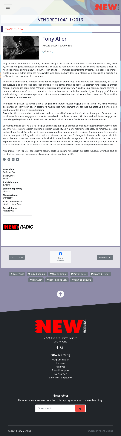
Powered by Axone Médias (100, 430)
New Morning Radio (60, 377)
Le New (60, 363)
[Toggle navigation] (8, 7)
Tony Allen (36, 279)
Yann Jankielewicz (81, 279)
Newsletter (60, 374)
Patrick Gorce (79, 273)
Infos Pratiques (60, 370)
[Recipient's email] (55, 408)
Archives (60, 366)
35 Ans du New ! (100, 273)
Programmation (60, 359)
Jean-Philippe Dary (57, 279)
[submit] (80, 408)
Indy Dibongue (36, 273)
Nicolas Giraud (58, 273)
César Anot (17, 273)
